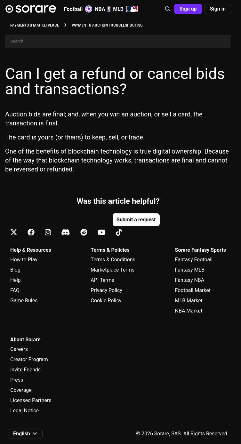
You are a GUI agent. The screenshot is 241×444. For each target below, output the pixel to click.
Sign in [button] (218, 9)
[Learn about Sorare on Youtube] (101, 232)
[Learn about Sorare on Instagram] (47, 232)
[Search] (118, 41)
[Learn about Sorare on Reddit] (84, 232)
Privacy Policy (106, 290)
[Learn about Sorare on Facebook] (31, 232)
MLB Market (189, 300)
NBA (102, 9)
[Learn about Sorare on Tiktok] (119, 232)
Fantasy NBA (190, 280)
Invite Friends (25, 370)
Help (15, 280)
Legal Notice (24, 411)
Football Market (193, 290)
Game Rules (23, 300)
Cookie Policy (106, 300)
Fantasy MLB (190, 270)
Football (78, 8)
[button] (167, 9)
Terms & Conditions (113, 260)
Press (16, 380)
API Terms (102, 280)
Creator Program (29, 359)
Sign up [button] (188, 9)
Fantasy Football (194, 260)
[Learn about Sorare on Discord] (66, 232)
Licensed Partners (31, 400)
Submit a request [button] (136, 220)
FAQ (15, 290)
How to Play (23, 260)
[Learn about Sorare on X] (14, 232)
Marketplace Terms (112, 270)
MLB (125, 9)
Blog (15, 270)
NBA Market (189, 311)
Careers (19, 349)
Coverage (21, 390)
